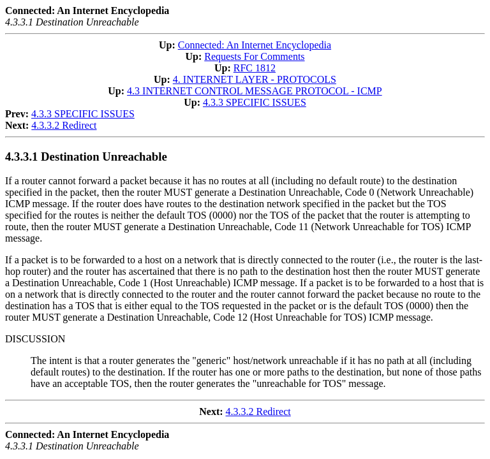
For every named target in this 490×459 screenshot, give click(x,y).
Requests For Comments (254, 56)
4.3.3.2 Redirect (63, 125)
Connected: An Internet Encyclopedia (254, 45)
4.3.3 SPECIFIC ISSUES (254, 102)
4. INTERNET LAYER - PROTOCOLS (254, 79)
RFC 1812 (255, 67)
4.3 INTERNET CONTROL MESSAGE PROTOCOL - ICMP (254, 90)
